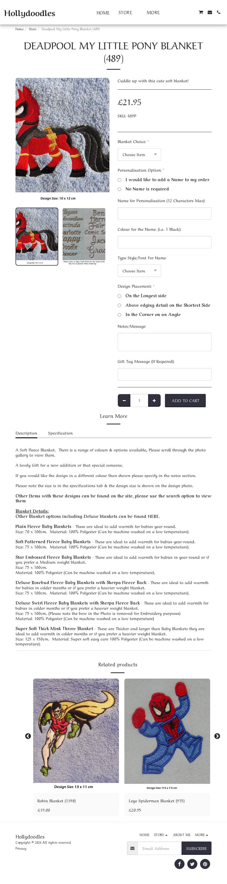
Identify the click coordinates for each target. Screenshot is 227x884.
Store (32, 28)
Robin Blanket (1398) (57, 800)
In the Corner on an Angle (149, 314)
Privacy (21, 848)
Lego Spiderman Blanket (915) (157, 800)
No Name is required (143, 188)
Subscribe (196, 848)
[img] (76, 736)
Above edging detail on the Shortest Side (164, 305)
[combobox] (139, 154)
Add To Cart (185, 400)
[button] (174, 12)
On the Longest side (142, 295)
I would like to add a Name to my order (163, 179)
